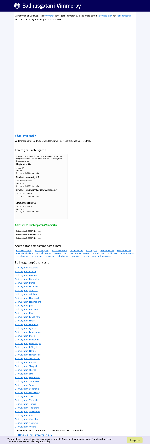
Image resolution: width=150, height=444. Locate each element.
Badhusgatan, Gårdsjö (26, 294)
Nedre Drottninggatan (80, 253)
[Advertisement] (75, 44)
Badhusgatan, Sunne (25, 385)
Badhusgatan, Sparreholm (27, 377)
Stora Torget (36, 256)
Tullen (86, 256)
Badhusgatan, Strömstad (27, 381)
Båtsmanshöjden (59, 250)
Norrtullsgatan (99, 253)
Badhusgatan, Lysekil (25, 335)
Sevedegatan (105, 15)
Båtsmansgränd (41, 250)
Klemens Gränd (124, 250)
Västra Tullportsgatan (101, 256)
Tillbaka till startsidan (33, 435)
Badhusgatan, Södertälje (27, 388)
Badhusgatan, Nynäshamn (28, 354)
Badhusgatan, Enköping (26, 286)
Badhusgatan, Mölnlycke (27, 347)
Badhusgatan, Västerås (26, 423)
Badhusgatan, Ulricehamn (27, 411)
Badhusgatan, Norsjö (25, 351)
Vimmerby (49, 15)
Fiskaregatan (91, 250)
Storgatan (49, 256)
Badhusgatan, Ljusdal (25, 328)
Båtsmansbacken (23, 250)
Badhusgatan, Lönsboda (27, 339)
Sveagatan (75, 256)
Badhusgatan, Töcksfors (27, 407)
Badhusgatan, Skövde (25, 369)
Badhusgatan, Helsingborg (28, 301)
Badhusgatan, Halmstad (27, 298)
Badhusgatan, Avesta (25, 271)
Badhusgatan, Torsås (25, 404)
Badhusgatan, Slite (24, 373)
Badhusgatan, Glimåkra (26, 290)
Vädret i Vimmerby (25, 136)
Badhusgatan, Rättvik (25, 362)
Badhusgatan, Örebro (25, 426)
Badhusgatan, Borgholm (27, 279)
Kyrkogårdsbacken (24, 253)
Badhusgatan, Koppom (26, 309)
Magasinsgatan (60, 253)
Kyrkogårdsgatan (43, 253)
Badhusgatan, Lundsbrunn (28, 332)
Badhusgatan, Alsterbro (26, 267)
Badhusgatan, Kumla (25, 313)
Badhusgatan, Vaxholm (26, 419)
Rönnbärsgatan (124, 15)
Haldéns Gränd (107, 250)
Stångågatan (62, 256)
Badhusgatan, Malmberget (28, 343)
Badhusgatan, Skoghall (26, 366)
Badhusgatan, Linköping (27, 324)
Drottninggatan (76, 250)
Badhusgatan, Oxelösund (27, 358)
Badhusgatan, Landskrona (27, 316)
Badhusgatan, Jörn (24, 305)
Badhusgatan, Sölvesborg (27, 392)
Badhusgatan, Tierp (24, 396)
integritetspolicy (42, 441)
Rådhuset (112, 253)
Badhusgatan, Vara (24, 415)
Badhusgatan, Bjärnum (26, 275)
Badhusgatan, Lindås (25, 320)
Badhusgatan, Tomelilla (26, 400)
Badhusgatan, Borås (25, 282)
